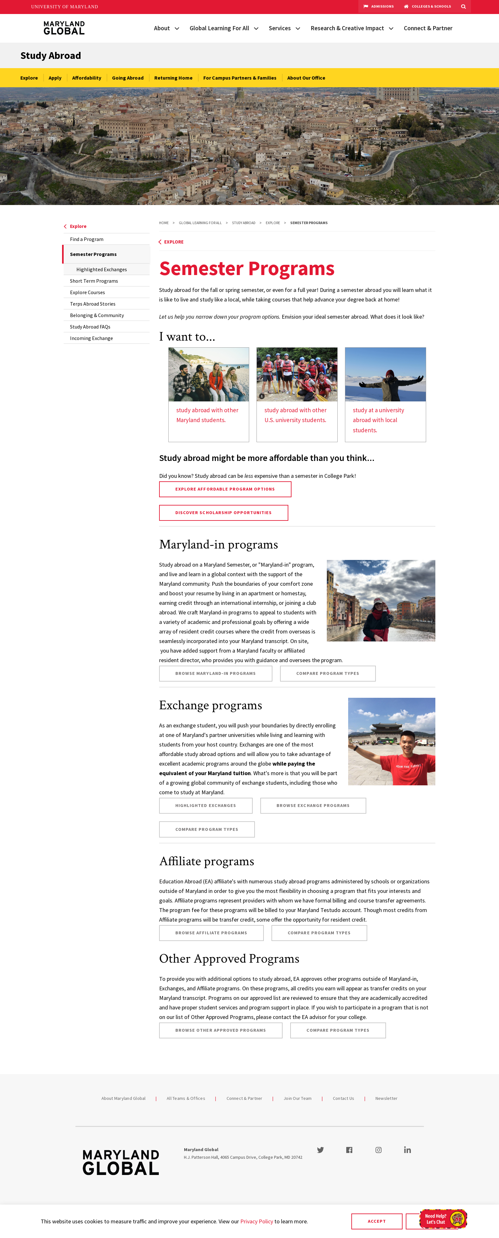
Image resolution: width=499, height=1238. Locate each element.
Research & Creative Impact (347, 28)
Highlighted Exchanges (101, 269)
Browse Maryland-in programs (215, 673)
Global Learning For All (219, 28)
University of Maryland (64, 6)
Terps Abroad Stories (93, 304)
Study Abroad (50, 55)
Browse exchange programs (313, 805)
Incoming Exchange (91, 338)
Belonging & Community (97, 315)
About (162, 28)
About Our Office (306, 77)
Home (164, 223)
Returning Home (173, 77)
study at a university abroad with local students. (378, 420)
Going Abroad (128, 77)
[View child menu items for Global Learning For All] (256, 28)
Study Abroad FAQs (90, 326)
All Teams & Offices (186, 1098)
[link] (209, 395)
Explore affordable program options (225, 489)
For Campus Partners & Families (240, 77)
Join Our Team (298, 1098)
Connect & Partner (428, 28)
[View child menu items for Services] (298, 28)
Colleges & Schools (427, 7)
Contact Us (344, 1098)
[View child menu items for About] (177, 28)
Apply (55, 77)
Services (280, 28)
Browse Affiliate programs (211, 933)
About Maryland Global (124, 1098)
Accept (377, 1221)
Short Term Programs (94, 281)
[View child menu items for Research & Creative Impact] (391, 28)
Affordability (86, 77)
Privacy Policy (256, 1221)
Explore (29, 77)
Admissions (378, 7)
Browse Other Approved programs (220, 1030)
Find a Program (86, 239)
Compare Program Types (327, 673)
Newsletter (387, 1098)
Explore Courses (87, 292)
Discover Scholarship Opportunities (223, 512)
